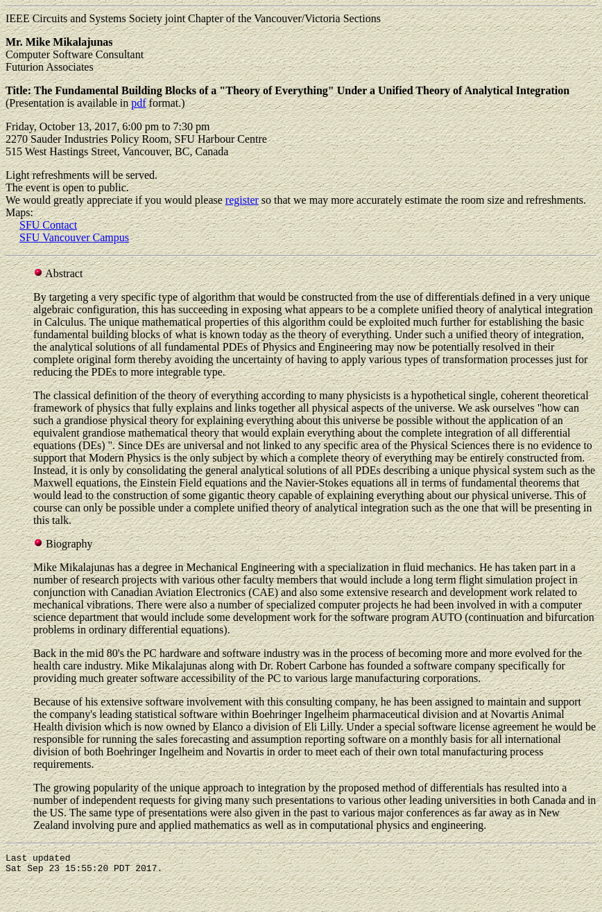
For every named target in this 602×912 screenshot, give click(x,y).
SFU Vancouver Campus (74, 237)
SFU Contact (48, 225)
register (242, 200)
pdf (138, 103)
